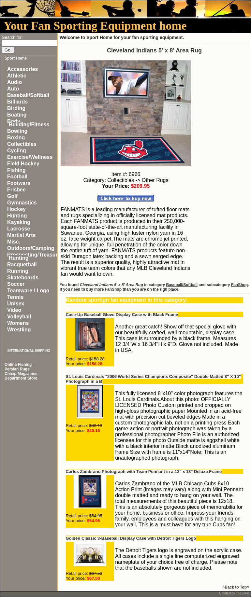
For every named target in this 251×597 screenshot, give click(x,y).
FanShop (239, 285)
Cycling (16, 150)
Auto (13, 88)
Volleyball (19, 316)
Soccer (15, 284)
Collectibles (22, 144)
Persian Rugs (17, 369)
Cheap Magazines (21, 373)
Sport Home (16, 58)
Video (14, 310)
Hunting (17, 215)
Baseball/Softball (28, 95)
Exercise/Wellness (29, 157)
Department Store (21, 378)
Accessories (22, 69)
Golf (12, 196)
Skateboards (22, 277)
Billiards (17, 101)
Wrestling (19, 329)
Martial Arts (21, 235)
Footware (18, 183)
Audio (14, 82)
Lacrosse (18, 228)
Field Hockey (23, 163)
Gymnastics (22, 202)
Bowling (17, 131)
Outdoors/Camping (30, 248)
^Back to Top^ (235, 587)
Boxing (16, 137)
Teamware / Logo (28, 290)
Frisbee (16, 189)
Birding (16, 108)
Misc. (13, 241)
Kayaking (18, 222)
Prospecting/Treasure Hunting (34, 256)
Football (17, 176)
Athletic (16, 75)
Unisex (15, 303)
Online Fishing (18, 364)
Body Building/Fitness (28, 122)
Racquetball (22, 264)
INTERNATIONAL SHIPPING (28, 351)
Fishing (16, 170)
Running (17, 271)
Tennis (15, 297)
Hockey (16, 209)
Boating (17, 115)
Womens (18, 323)
